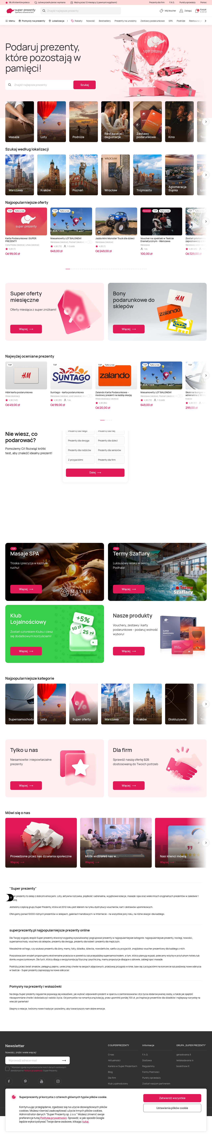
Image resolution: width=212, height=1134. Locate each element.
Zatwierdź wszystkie (172, 1098)
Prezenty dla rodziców (79, 450)
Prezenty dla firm (156, 2)
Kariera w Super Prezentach (122, 1084)
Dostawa (147, 1078)
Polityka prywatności (53, 1118)
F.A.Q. (172, 2)
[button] (206, 121)
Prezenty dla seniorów (109, 450)
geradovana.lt (183, 1072)
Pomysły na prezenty (31, 20)
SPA (171, 20)
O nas (111, 1072)
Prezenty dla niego (77, 430)
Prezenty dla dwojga (78, 440)
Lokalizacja (56, 20)
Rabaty (76, 20)
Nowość (90, 20)
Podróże (181, 20)
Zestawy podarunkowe (152, 20)
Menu (10, 20)
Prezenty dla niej (106, 430)
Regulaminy (148, 1084)
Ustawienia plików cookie (172, 1108)
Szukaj (84, 85)
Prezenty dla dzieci (108, 440)
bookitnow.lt (182, 1084)
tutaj (85, 1121)
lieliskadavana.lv (184, 1078)
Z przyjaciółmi (75, 459)
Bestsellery (105, 20)
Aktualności (114, 1078)
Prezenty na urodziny (125, 20)
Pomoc (203, 2)
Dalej (95, 473)
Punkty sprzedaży (187, 2)
